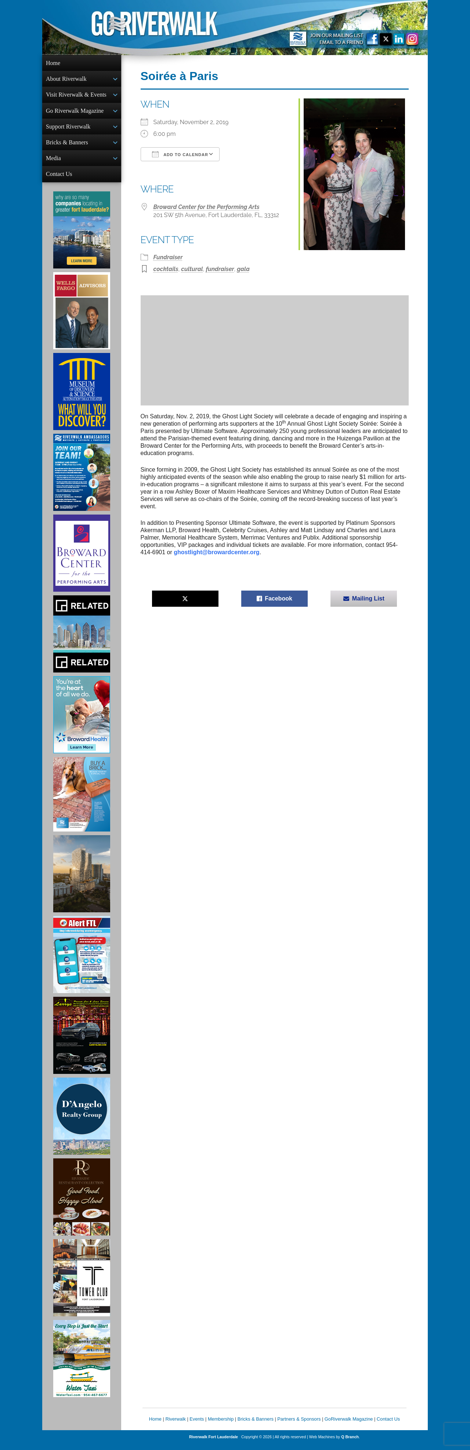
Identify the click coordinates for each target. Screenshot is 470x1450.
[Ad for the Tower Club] (81, 1283)
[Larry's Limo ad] (81, 1041)
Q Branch (350, 1442)
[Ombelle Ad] (81, 879)
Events (196, 1425)
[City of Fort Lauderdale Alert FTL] (81, 960)
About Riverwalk (66, 79)
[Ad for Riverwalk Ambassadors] (81, 478)
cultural (192, 269)
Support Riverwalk (68, 129)
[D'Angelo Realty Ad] (81, 1122)
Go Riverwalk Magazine (75, 113)
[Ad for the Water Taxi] (81, 1364)
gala (243, 269)
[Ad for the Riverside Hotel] (81, 1202)
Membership (221, 1425)
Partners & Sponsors (299, 1425)
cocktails (165, 269)
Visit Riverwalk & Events (76, 96)
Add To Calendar (180, 154)
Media (53, 162)
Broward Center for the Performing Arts (206, 206)
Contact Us (59, 179)
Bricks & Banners (67, 146)
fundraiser (220, 269)
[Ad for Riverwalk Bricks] (81, 800)
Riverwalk (175, 1425)
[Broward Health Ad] (81, 720)
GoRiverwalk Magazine (349, 1425)
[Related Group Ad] (81, 639)
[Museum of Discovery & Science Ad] (81, 397)
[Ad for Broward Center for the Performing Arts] (81, 559)
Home (53, 63)
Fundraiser (168, 257)
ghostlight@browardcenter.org (216, 552)
